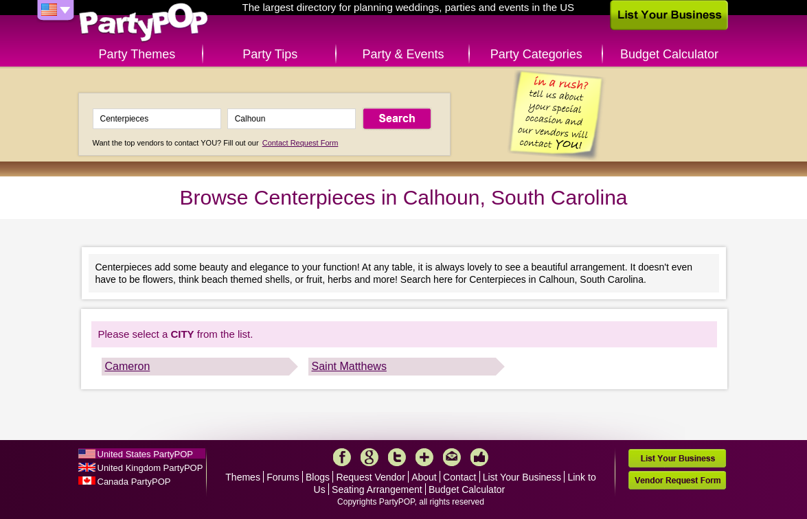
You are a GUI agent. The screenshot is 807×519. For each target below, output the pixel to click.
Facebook (342, 457)
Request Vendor (370, 477)
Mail (452, 457)
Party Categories (536, 54)
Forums (282, 477)
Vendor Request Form (677, 480)
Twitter (397, 457)
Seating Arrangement (377, 489)
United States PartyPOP (145, 454)
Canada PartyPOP (134, 481)
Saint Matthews (349, 366)
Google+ (369, 457)
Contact (459, 477)
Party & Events (403, 54)
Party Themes (137, 54)
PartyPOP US (143, 23)
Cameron (127, 366)
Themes (242, 477)
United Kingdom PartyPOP (150, 468)
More (424, 457)
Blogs (318, 477)
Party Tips (269, 54)
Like (479, 457)
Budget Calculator (669, 54)
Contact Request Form (300, 143)
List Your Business (522, 477)
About (424, 477)
